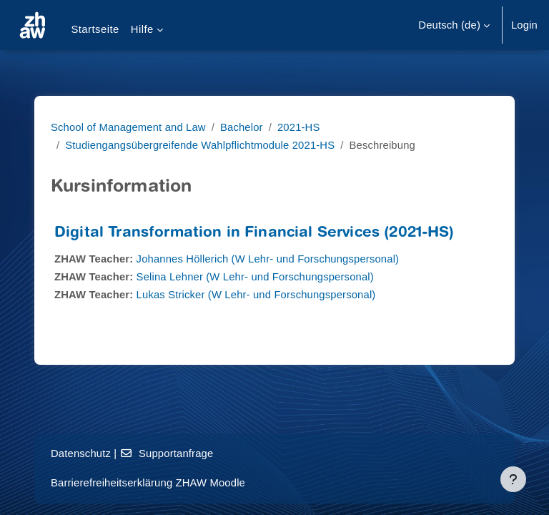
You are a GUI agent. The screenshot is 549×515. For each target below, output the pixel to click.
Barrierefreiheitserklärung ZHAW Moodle (148, 483)
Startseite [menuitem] (95, 29)
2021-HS (298, 127)
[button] (454, 25)
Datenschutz (81, 453)
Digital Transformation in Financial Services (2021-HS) (254, 233)
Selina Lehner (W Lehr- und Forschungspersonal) (255, 277)
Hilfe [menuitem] (142, 29)
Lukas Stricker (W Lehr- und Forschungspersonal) (256, 294)
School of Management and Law (128, 127)
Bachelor (241, 127)
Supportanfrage (167, 453)
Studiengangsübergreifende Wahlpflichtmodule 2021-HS (200, 145)
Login (524, 25)
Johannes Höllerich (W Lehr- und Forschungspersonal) (268, 259)
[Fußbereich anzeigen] (513, 479)
